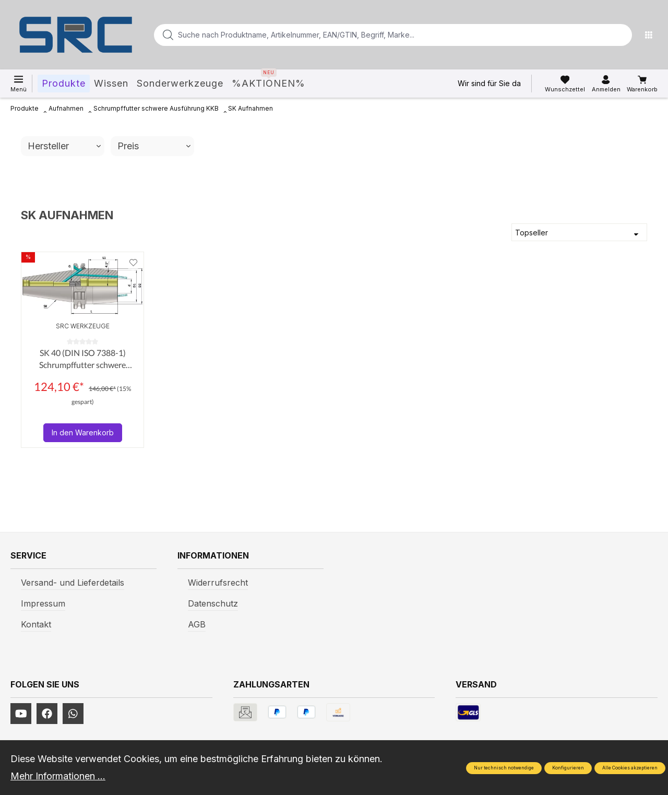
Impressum (43, 603)
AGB (197, 624)
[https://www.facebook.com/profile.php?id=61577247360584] (47, 713)
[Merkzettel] (565, 84)
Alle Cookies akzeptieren (630, 767)
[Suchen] (621, 35)
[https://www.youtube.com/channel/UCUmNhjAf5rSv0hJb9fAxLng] (20, 713)
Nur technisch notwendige (504, 767)
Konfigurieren (568, 767)
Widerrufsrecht (218, 582)
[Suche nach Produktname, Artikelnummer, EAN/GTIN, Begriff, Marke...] (376, 35)
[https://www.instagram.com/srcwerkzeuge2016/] (73, 713)
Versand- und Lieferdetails (72, 582)
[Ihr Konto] (606, 84)
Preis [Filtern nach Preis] (153, 145)
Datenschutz (213, 603)
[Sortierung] (579, 232)
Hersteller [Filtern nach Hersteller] (64, 145)
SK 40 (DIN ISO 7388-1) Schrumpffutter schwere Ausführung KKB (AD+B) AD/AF (82, 359)
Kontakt (36, 624)
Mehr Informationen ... (57, 775)
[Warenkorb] (642, 84)
